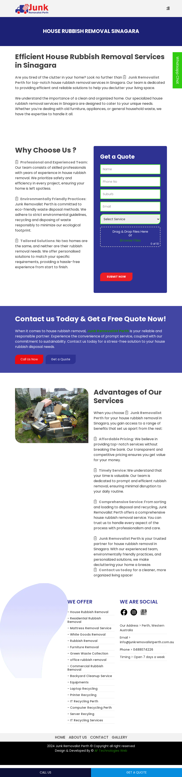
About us (78, 737)
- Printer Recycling (81, 695)
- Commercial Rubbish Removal (85, 668)
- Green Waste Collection (87, 653)
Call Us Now (29, 359)
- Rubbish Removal (82, 641)
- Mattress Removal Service (89, 628)
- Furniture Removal (83, 647)
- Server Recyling (80, 714)
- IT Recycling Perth (82, 701)
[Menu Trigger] (168, 9)
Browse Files (130, 240)
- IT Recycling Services (85, 720)
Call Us (45, 772)
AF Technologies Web (110, 750)
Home (60, 737)
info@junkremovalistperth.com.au (147, 642)
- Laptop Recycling (82, 688)
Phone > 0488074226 (136, 649)
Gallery (119, 737)
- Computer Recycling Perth (89, 707)
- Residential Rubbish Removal (84, 620)
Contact (99, 737)
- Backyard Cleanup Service (89, 676)
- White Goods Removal (86, 634)
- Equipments (78, 682)
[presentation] (133, 260)
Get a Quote (60, 359)
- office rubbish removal (86, 660)
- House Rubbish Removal (87, 612)
